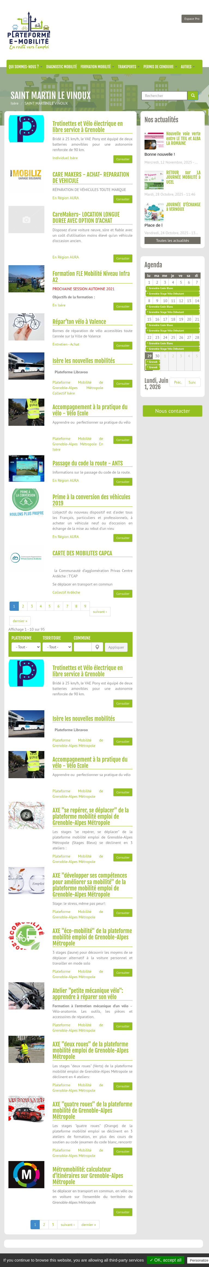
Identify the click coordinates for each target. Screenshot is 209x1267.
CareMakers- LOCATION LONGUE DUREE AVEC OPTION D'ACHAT (86, 217)
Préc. (178, 382)
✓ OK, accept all (166, 1260)
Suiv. (192, 382)
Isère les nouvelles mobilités (84, 360)
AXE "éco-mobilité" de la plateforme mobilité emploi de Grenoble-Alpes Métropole (92, 937)
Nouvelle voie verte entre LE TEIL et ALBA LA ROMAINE (183, 138)
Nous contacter (172, 410)
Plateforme (21, 638)
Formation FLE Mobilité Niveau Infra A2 (91, 276)
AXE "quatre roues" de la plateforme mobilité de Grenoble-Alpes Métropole (92, 1110)
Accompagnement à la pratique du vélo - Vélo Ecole (90, 410)
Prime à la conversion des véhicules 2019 (91, 500)
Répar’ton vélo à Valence (79, 321)
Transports (129, 66)
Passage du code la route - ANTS (88, 463)
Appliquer (116, 647)
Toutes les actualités (172, 240)
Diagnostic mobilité (61, 66)
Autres (188, 66)
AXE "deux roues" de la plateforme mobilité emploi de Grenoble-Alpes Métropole (90, 1050)
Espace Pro (192, 19)
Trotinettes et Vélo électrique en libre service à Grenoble (88, 126)
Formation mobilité (97, 66)
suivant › (100, 611)
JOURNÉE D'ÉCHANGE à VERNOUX (183, 207)
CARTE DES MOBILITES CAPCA (82, 553)
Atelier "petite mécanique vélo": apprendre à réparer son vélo (88, 993)
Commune (82, 638)
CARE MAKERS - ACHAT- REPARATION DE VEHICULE (91, 177)
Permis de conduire (160, 66)
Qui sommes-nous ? (25, 66)
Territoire (51, 638)
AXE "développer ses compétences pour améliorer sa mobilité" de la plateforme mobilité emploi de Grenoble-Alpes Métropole (90, 885)
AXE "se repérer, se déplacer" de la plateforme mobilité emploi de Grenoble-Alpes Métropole (91, 816)
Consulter (123, 159)
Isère (15, 103)
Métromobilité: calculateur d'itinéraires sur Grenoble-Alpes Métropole (88, 1175)
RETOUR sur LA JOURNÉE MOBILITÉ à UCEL (183, 177)
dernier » (20, 620)
